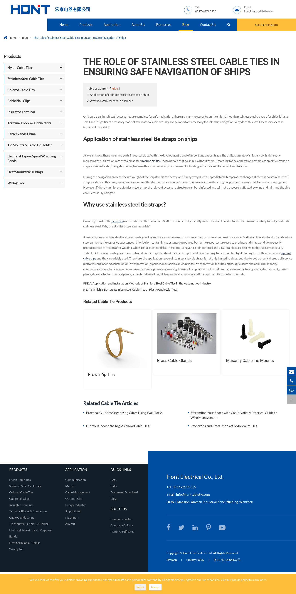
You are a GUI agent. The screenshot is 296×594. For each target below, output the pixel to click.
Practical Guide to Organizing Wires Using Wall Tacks (124, 413)
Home (63, 24)
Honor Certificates (122, 531)
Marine (70, 486)
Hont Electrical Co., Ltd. (198, 553)
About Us (138, 24)
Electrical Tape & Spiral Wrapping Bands (31, 158)
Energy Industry (75, 505)
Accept (155, 587)
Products (85, 24)
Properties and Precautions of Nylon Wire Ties (224, 426)
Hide (115, 88)
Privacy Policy (195, 559)
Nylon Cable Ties (19, 68)
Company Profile (121, 519)
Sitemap (171, 559)
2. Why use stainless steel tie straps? (110, 100)
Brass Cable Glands (174, 360)
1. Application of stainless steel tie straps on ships (118, 94)
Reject (140, 587)
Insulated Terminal (21, 112)
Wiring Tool (16, 183)
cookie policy (240, 579)
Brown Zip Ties (101, 374)
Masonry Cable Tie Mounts (250, 360)
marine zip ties (151, 160)
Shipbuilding (73, 511)
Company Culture (121, 525)
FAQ (113, 479)
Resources (163, 24)
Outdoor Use (73, 498)
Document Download (124, 492)
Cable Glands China (21, 134)
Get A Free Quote (266, 24)
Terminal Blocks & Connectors (29, 123)
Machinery (72, 517)
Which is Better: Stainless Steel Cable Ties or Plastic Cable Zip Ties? (134, 289)
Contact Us (208, 24)
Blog (185, 24)
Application (112, 24)
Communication (75, 479)
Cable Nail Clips (18, 101)
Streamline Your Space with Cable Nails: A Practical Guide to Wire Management (234, 415)
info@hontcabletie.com (193, 494)
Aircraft (70, 523)
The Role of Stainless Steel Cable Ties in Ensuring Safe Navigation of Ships (79, 37)
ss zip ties (117, 221)
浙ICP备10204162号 (226, 559)
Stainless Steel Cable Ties (25, 79)
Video (114, 486)
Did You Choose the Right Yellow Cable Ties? (118, 426)
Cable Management (77, 492)
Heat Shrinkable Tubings (25, 172)
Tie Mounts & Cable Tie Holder (29, 145)
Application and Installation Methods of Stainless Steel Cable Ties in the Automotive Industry (151, 283)
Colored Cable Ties (21, 90)
